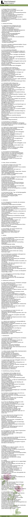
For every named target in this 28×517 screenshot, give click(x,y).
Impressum (3, 516)
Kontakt (6, 5)
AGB (8, 516)
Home (2, 5)
